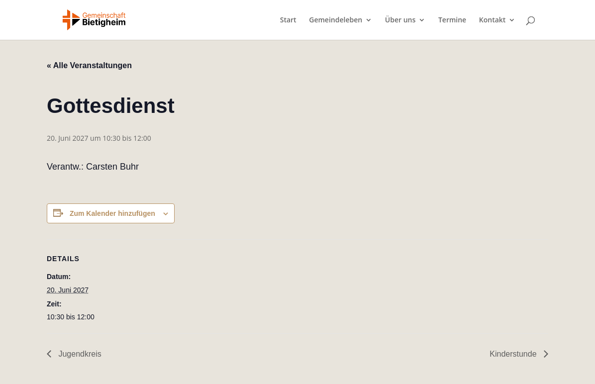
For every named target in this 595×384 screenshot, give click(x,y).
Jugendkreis (78, 354)
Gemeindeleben (335, 20)
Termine (452, 20)
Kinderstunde (514, 354)
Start (288, 20)
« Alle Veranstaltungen (89, 65)
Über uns (400, 20)
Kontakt (492, 20)
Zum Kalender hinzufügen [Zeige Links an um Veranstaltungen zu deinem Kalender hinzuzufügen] (112, 213)
